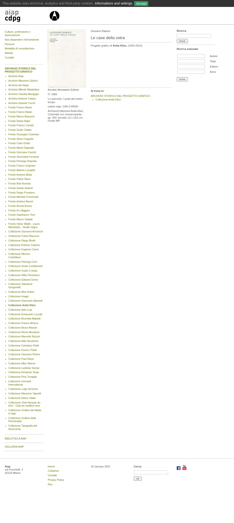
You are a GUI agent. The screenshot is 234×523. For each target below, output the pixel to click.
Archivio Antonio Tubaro (22, 98)
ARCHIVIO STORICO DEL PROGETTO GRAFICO (20, 70)
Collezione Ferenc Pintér (22, 350)
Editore (214, 66)
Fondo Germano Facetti (22, 152)
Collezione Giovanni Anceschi (25, 231)
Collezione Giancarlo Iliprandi (25, 300)
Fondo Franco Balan (20, 111)
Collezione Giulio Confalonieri (25, 266)
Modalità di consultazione (19, 48)
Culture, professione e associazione (18, 33)
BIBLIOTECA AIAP (16, 438)
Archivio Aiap (16, 76)
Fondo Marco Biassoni (21, 116)
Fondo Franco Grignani (21, 165)
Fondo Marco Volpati (20, 219)
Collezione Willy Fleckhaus (24, 275)
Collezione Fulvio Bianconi (23, 236)
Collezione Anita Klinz (22, 305)
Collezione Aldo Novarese (23, 341)
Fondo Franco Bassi (20, 107)
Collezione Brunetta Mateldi (24, 318)
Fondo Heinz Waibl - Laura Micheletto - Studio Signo (23, 225)
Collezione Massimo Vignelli (24, 393)
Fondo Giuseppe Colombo (23, 134)
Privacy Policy (56, 479)
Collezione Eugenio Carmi (23, 249)
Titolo (213, 61)
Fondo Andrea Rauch (20, 201)
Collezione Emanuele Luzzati (25, 314)
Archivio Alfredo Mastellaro (23, 89)
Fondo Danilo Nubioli (20, 188)
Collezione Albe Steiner (22, 363)
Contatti (9, 57)
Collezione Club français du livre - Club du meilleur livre (24, 404)
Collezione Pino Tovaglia (22, 376)
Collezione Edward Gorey (23, 279)
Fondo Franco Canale (21, 125)
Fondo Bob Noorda (19, 183)
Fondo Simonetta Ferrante (23, 156)
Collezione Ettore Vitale (22, 398)
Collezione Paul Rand (21, 358)
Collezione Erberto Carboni (24, 245)
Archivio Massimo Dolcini (22, 80)
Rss (50, 484)
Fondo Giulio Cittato (20, 129)
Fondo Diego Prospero (21, 192)
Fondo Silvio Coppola (20, 138)
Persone (10, 44)
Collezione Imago (18, 296)
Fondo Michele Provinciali (23, 196)
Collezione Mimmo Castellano (19, 255)
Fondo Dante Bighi (19, 121)
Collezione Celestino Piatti (23, 345)
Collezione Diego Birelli (21, 240)
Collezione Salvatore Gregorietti (20, 285)
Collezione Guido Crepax (22, 270)
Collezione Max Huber (21, 291)
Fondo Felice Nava (19, 179)
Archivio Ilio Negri (18, 85)
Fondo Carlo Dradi (19, 143)
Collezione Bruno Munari (22, 327)
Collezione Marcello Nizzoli (24, 336)
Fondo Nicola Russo (20, 205)
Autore (213, 56)
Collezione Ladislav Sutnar (23, 367)
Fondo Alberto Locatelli (21, 170)
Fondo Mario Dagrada (21, 147)
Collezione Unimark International (19, 383)
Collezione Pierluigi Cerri (22, 261)
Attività (9, 53)
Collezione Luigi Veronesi (23, 388)
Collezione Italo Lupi (20, 309)
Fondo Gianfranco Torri (21, 214)
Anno (213, 71)
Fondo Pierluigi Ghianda (22, 161)
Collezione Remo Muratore (24, 332)
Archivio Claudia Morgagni (23, 94)
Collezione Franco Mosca (23, 323)
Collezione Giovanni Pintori (24, 354)
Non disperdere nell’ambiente (22, 39)
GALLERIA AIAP (14, 446)
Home (51, 466)
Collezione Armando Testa (23, 372)
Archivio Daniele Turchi (21, 103)
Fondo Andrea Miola (20, 174)
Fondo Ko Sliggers (19, 210)
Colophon (53, 470)
